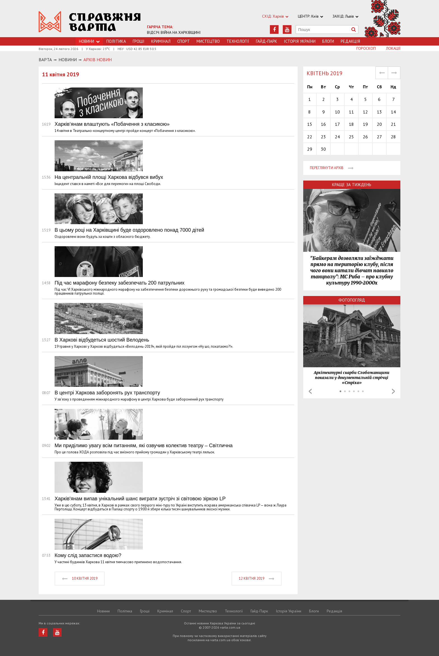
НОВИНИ (68, 59)
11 (351, 112)
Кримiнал (161, 41)
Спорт (183, 41)
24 (337, 136)
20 (379, 124)
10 (337, 112)
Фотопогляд (351, 300)
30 (323, 149)
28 (393, 136)
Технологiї (237, 41)
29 (309, 149)
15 (309, 124)
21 (393, 124)
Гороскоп (366, 48)
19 (365, 124)
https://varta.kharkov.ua (90, 21)
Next (393, 391)
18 (351, 124)
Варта (45, 59)
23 (323, 136)
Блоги (328, 41)
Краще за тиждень (351, 184)
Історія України (300, 41)
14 (393, 112)
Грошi (138, 41)
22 (309, 136)
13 (379, 112)
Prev (310, 391)
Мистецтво (208, 41)
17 (337, 124)
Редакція (350, 41)
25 (351, 136)
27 (379, 136)
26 (365, 136)
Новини (103, 611)
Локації (393, 48)
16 (323, 124)
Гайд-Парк (266, 41)
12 (365, 112)
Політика (116, 41)
